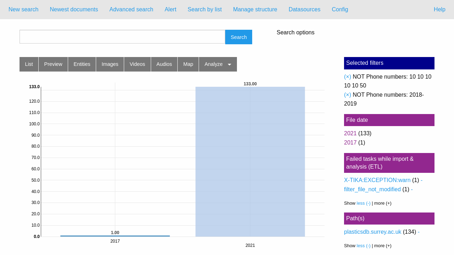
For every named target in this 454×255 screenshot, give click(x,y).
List (29, 64)
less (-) (364, 203)
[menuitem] (23, 9)
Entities (82, 64)
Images (110, 64)
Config (340, 9)
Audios (164, 64)
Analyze (214, 64)
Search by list (205, 9)
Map (188, 64)
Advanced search (132, 9)
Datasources (305, 9)
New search (23, 9)
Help (439, 9)
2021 (350, 133)
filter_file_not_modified (372, 189)
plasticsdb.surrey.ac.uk (373, 232)
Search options (296, 32)
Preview (53, 64)
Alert (170, 9)
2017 (350, 143)
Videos (137, 64)
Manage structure (255, 9)
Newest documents (74, 9)
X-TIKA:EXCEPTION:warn (377, 180)
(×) (347, 77)
